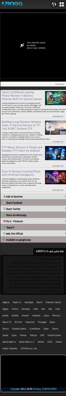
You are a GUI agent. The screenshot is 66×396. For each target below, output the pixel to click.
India (35, 309)
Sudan (5, 335)
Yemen (41, 342)
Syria (14, 335)
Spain (46, 328)
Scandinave (34, 328)
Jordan (5, 315)
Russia (6, 328)
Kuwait (25, 315)
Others (59, 342)
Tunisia (23, 335)
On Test (18, 322)
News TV (7, 322)
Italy (57, 309)
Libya (46, 315)
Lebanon (36, 315)
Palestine (30, 322)
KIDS (49, 342)
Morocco (56, 315)
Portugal (42, 322)
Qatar (52, 322)
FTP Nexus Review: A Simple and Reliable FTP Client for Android (22, 149)
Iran (43, 309)
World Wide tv (9, 342)
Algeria (6, 302)
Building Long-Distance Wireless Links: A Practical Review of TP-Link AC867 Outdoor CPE (21, 125)
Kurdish (15, 315)
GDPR (46, 389)
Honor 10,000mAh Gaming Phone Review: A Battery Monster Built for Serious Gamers (22, 95)
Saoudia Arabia (19, 328)
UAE (42, 335)
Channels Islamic (53, 302)
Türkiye (33, 335)
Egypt (5, 309)
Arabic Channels (10, 348)
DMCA (53, 389)
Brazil (39, 302)
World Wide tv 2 (26, 342)
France (15, 309)
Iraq (50, 309)
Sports (55, 328)
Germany (25, 309)
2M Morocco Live (29, 348)
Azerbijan (29, 302)
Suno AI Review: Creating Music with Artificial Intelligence (21, 173)
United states (54, 335)
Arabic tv (17, 302)
